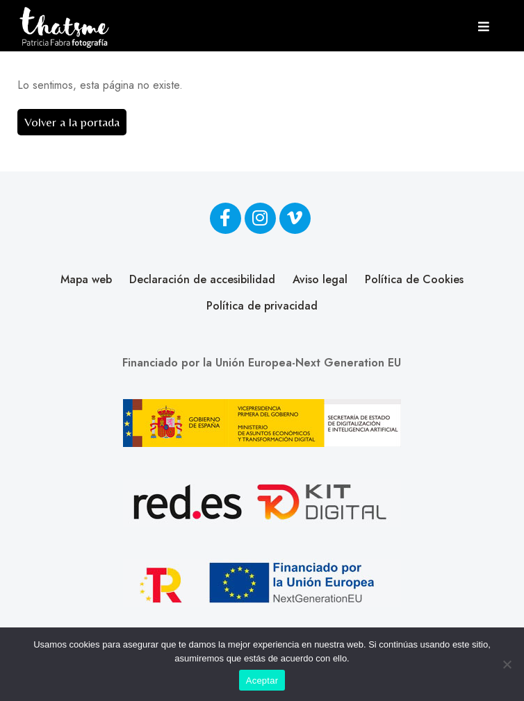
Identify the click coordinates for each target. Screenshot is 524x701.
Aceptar (262, 680)
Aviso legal (320, 279)
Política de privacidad (262, 306)
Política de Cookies (414, 279)
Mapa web (86, 279)
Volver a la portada (72, 122)
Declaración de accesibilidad (202, 279)
